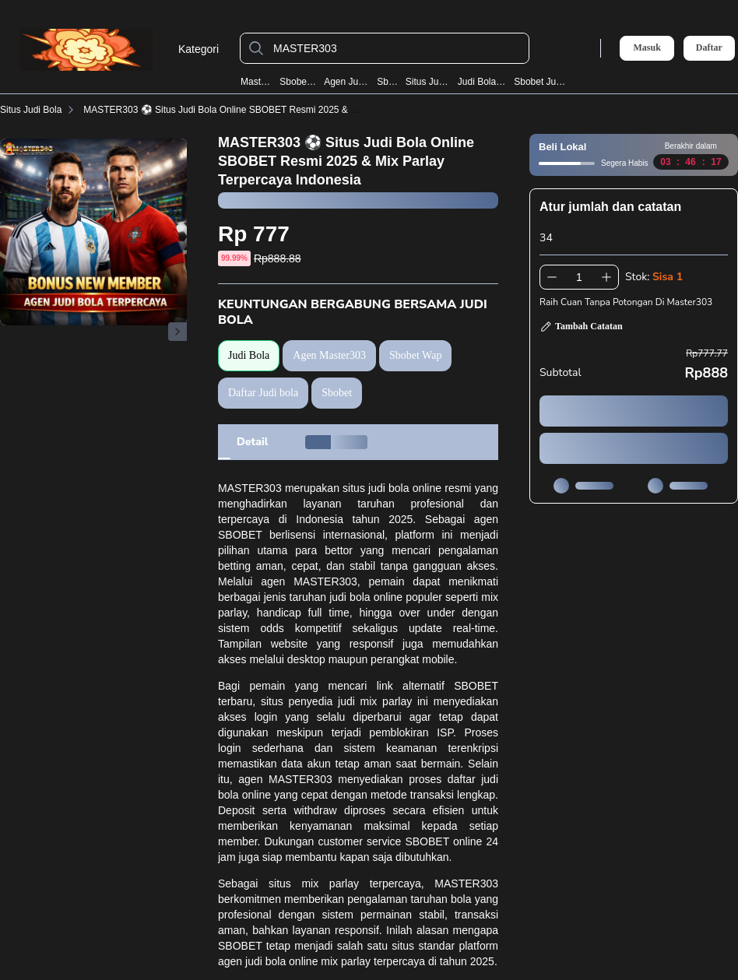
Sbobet (388, 81)
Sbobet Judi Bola (540, 81)
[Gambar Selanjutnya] (177, 331)
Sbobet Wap (298, 81)
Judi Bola (248, 355)
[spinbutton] (579, 277)
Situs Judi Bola (429, 81)
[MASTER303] (397, 48)
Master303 (257, 81)
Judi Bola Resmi (483, 81)
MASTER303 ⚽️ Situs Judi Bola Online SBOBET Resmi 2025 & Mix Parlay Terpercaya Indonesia (284, 109)
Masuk (646, 47)
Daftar (709, 48)
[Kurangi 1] (552, 277)
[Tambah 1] (606, 277)
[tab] (252, 442)
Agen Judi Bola (347, 81)
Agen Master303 (329, 355)
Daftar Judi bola (263, 393)
